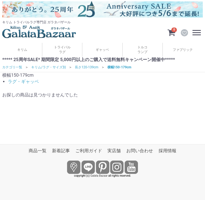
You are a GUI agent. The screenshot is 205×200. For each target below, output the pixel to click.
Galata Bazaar (99, 175)
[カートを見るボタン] (171, 32)
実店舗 (114, 150)
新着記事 (61, 150)
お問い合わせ (139, 150)
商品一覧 (37, 150)
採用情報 (167, 150)
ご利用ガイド (88, 150)
